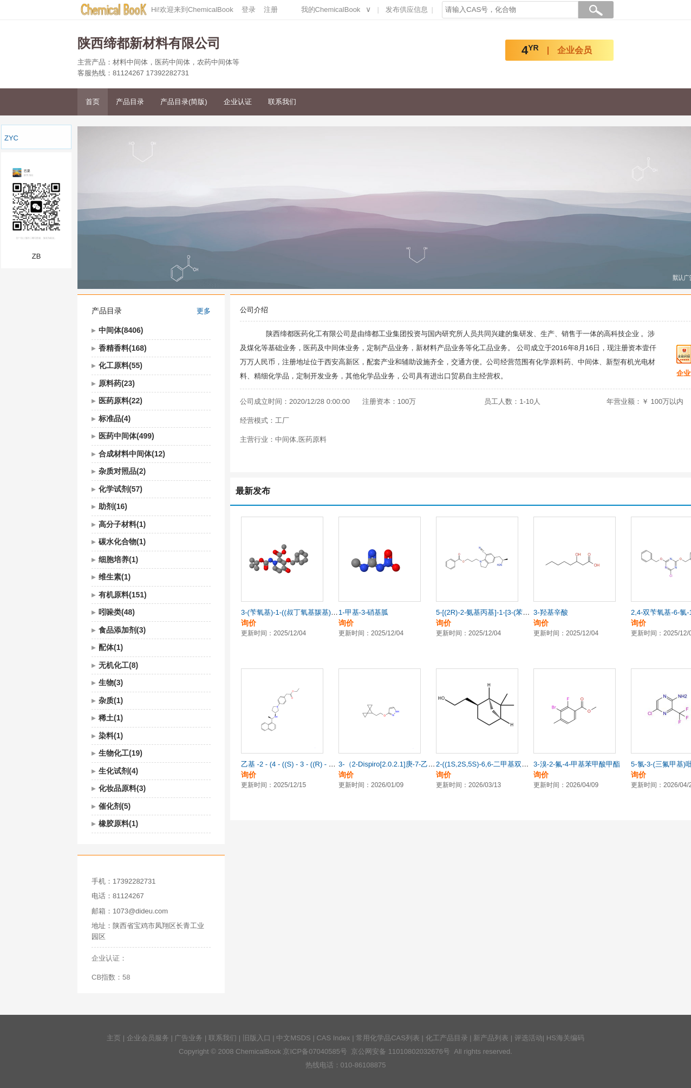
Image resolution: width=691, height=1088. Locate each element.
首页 (93, 102)
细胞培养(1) (118, 559)
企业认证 (238, 102)
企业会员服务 (148, 1038)
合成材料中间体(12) (132, 453)
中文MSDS (293, 1038)
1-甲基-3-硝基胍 (363, 612)
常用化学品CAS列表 (388, 1038)
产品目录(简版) (183, 102)
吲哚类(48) (117, 612)
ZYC (11, 138)
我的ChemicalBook (331, 9)
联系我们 (282, 102)
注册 (271, 9)
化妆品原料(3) (122, 788)
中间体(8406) (121, 330)
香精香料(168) (123, 348)
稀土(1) (111, 717)
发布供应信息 (407, 9)
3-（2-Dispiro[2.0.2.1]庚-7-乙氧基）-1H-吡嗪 (407, 764)
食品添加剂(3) (122, 630)
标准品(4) (115, 418)
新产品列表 (491, 1038)
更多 (204, 311)
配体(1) (111, 647)
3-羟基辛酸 (550, 612)
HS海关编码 (565, 1038)
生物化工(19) (120, 753)
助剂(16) (113, 506)
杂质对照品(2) (122, 471)
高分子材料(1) (122, 524)
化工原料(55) (120, 365)
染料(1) (111, 735)
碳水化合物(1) (122, 541)
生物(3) (111, 682)
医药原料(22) (120, 400)
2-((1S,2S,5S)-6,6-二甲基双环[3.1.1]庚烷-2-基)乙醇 (515, 764)
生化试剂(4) (118, 771)
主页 (114, 1038)
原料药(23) (117, 383)
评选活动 (528, 1038)
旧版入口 (257, 1038)
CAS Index (333, 1038)
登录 (249, 9)
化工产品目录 (447, 1038)
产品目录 (130, 102)
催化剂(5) (115, 806)
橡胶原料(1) (118, 823)
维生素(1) (115, 576)
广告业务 (188, 1038)
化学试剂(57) (120, 489)
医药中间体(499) (126, 436)
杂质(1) (111, 700)
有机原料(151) (123, 594)
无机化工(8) (118, 665)
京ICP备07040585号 (315, 1051)
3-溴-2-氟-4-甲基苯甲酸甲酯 (576, 764)
